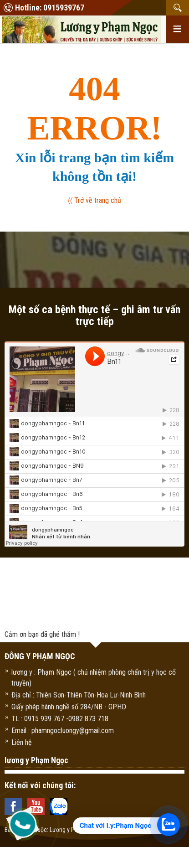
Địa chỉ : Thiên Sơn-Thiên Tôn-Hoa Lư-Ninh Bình (78, 695)
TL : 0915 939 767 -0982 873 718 (59, 718)
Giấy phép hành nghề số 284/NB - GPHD (68, 706)
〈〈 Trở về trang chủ (95, 200)
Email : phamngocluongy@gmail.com (62, 730)
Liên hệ (21, 742)
